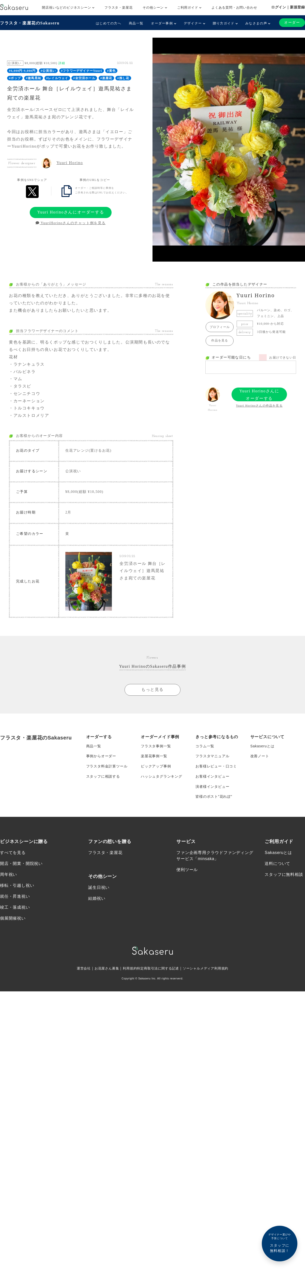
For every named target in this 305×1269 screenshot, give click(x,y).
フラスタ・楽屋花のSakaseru (29, 23)
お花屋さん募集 (103, 968)
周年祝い (8, 874)
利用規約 (127, 968)
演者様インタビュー (212, 786)
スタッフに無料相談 (284, 874)
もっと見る (152, 689)
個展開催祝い (13, 918)
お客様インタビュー (212, 776)
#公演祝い (48, 71)
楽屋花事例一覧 (154, 755)
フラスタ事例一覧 (156, 745)
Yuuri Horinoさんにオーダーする (70, 212)
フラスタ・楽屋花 (118, 7)
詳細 (61, 63)
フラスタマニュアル (212, 755)
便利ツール (187, 869)
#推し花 (123, 78)
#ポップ (15, 78)
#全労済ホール (84, 78)
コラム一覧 (204, 745)
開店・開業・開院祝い (21, 863)
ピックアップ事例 (156, 766)
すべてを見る (13, 852)
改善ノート (259, 755)
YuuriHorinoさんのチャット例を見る (70, 223)
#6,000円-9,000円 (22, 71)
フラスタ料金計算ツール (107, 766)
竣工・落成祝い (15, 907)
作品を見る (219, 340)
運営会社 (79, 968)
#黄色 (111, 71)
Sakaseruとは (262, 745)
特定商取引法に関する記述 (158, 968)
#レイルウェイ (57, 78)
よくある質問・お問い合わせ (234, 7)
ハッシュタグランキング (161, 776)
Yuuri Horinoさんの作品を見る (259, 405)
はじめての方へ (108, 23)
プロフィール (220, 327)
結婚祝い (96, 898)
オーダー (292, 22)
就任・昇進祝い (15, 896)
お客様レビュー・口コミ (216, 766)
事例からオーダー (101, 755)
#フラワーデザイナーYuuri (81, 71)
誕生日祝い (99, 887)
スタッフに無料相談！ (279, 1243)
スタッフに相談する (103, 776)
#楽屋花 (106, 78)
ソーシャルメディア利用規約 (209, 968)
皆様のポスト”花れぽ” (213, 796)
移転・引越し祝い (17, 885)
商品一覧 (136, 23)
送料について (277, 863)
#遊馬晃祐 (33, 78)
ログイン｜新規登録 (288, 7)
